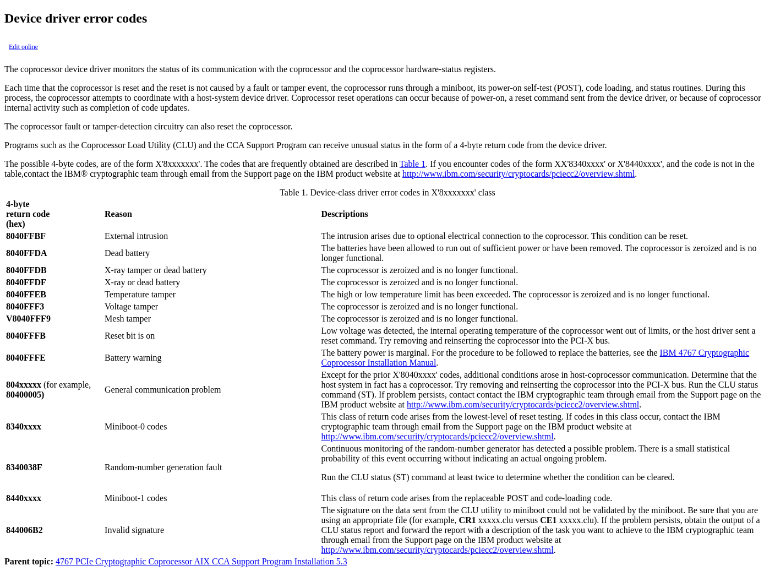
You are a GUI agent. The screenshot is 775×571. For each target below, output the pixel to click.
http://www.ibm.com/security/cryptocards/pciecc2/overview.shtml (518, 173)
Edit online (23, 47)
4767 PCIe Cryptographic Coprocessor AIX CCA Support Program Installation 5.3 (201, 561)
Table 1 (412, 163)
